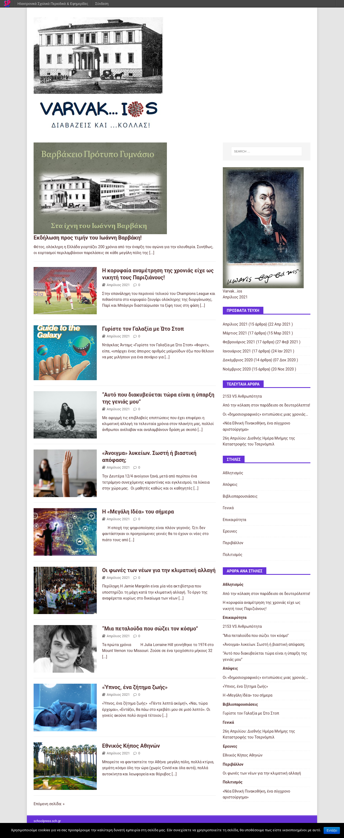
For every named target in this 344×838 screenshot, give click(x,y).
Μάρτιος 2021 (235, 333)
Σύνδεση (102, 4)
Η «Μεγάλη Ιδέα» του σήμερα (138, 511)
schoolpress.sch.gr (47, 821)
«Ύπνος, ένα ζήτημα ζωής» (135, 687)
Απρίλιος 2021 (118, 285)
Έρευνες (230, 531)
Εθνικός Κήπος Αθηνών (131, 746)
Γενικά (228, 508)
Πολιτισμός (232, 554)
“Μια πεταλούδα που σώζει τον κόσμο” (150, 628)
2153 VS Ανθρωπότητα (242, 396)
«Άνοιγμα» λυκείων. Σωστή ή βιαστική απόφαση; (264, 644)
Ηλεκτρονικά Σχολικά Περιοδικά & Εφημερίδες (52, 4)
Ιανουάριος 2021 (237, 351)
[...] (151, 253)
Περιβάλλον (233, 543)
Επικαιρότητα (234, 520)
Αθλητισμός (233, 473)
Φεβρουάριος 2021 (239, 342)
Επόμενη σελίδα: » (49, 804)
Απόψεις (230, 484)
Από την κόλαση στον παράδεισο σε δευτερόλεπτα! (266, 405)
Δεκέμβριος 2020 (238, 360)
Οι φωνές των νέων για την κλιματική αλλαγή (159, 570)
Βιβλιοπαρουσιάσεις (240, 496)
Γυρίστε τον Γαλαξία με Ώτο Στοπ (143, 329)
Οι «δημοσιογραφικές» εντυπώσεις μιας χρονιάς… (265, 414)
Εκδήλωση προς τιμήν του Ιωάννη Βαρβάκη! (88, 237)
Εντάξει (332, 830)
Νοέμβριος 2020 (237, 369)
